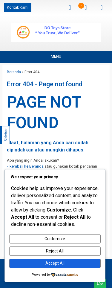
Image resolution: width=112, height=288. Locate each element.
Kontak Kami (17, 7)
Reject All (55, 251)
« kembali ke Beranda (25, 166)
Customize (55, 238)
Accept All (55, 263)
